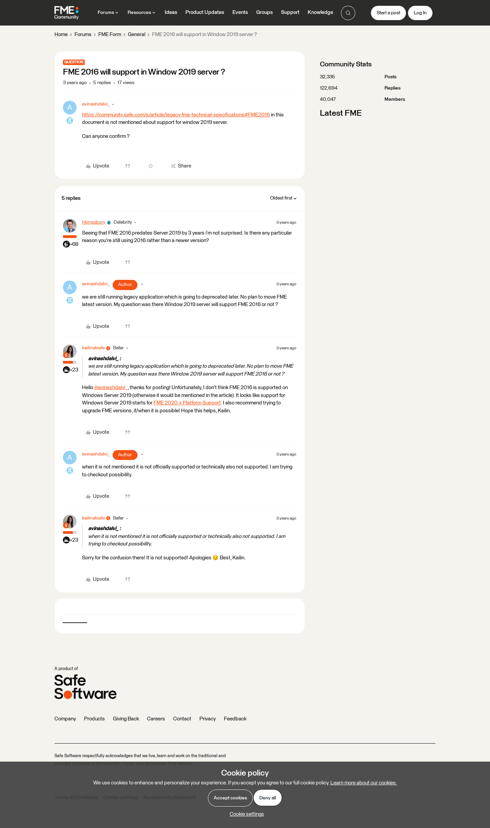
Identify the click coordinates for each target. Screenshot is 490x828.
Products (94, 718)
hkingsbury (93, 222)
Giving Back (126, 718)
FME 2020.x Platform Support (187, 402)
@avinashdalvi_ (111, 387)
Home (61, 34)
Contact (182, 718)
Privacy (207, 718)
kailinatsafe (93, 348)
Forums (83, 34)
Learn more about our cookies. (363, 782)
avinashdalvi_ (96, 104)
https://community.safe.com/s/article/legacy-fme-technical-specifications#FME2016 (176, 114)
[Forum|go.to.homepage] (66, 13)
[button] (388, 13)
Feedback (235, 718)
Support (290, 12)
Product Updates (204, 12)
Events (240, 12)
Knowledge (320, 12)
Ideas (171, 12)
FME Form (109, 34)
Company (65, 718)
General (136, 34)
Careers (156, 718)
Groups (264, 12)
